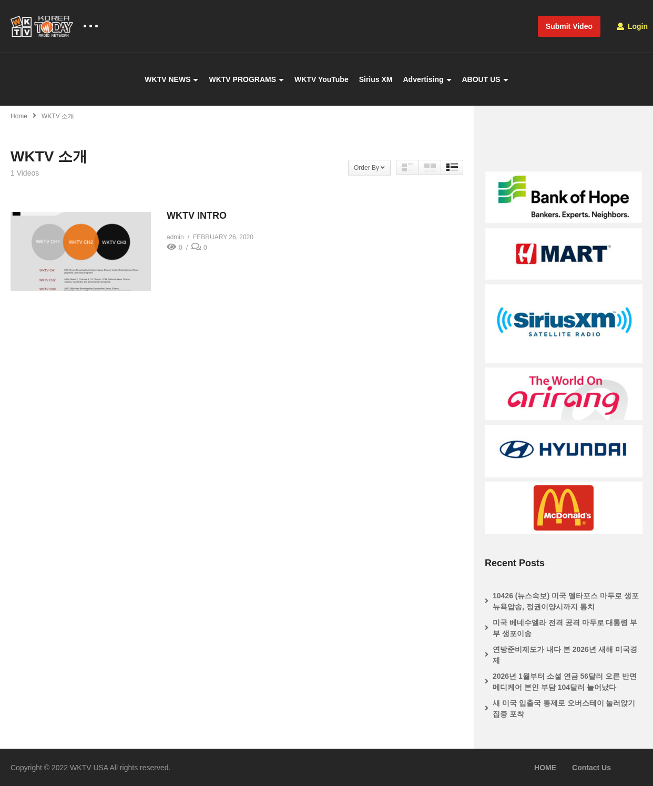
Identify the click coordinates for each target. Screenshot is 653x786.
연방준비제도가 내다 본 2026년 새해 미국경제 (565, 655)
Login (632, 26)
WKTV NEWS (171, 79)
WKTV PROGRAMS (246, 79)
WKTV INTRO (197, 215)
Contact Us (591, 767)
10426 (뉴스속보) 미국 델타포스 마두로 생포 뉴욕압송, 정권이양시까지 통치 (566, 601)
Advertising (427, 79)
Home (19, 116)
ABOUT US (485, 79)
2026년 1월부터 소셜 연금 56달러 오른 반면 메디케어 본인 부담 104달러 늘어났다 (565, 681)
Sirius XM (376, 79)
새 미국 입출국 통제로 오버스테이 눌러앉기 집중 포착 (564, 708)
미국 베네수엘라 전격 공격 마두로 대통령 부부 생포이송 (565, 628)
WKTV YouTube (321, 79)
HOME (545, 767)
